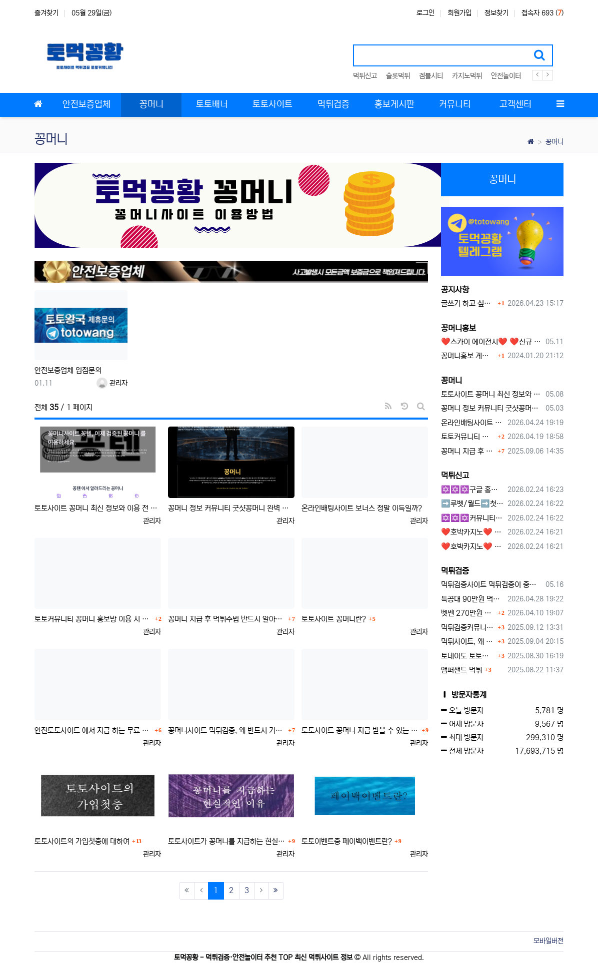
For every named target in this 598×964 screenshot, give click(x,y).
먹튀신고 (365, 76)
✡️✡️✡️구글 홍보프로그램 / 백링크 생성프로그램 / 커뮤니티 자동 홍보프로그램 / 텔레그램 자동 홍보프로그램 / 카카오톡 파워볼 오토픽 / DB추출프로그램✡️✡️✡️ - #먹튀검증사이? (472, 489)
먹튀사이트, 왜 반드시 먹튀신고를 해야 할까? (468, 641)
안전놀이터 (506, 76)
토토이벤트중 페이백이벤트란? (347, 841)
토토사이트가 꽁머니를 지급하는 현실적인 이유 (227, 841)
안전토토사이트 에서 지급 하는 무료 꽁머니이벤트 (93, 730)
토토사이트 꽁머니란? (334, 619)
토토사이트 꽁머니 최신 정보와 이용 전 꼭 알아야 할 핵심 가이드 (97, 508)
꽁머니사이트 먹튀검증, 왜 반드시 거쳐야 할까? (227, 730)
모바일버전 (549, 941)
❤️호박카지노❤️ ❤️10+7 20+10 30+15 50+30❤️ (472, 532)
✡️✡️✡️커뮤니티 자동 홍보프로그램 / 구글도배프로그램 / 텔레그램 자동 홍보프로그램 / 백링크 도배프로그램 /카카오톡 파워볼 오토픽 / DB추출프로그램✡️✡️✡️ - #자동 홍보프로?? (472, 518)
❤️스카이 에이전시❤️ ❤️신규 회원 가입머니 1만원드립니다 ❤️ (491, 342)
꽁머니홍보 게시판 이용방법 (468, 356)
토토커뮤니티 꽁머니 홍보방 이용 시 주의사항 (93, 619)
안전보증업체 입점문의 (68, 370)
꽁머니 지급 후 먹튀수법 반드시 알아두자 (227, 619)
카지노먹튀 (467, 76)
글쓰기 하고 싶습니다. (468, 303)
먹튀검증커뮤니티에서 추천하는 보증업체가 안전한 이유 (468, 627)
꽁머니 (555, 142)
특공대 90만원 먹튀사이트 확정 (472, 599)
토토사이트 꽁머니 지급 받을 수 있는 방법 (360, 730)
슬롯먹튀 (398, 76)
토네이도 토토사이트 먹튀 (468, 656)
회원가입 (460, 13)
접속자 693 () (543, 13)
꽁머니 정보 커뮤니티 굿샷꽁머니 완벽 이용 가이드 (231, 508)
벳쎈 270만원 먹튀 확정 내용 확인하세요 (468, 613)
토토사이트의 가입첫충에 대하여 (82, 841)
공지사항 (455, 289)
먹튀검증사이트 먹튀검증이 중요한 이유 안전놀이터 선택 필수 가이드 (491, 584)
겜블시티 (431, 76)
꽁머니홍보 (458, 328)
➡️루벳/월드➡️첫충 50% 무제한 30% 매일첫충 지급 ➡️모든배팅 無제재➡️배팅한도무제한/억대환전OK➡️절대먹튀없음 (472, 503)
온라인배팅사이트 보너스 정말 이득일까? (362, 508)
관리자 (112, 383)
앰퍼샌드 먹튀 (461, 670)
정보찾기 (496, 13)
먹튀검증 (455, 570)
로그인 (425, 13)
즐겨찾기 (46, 13)
